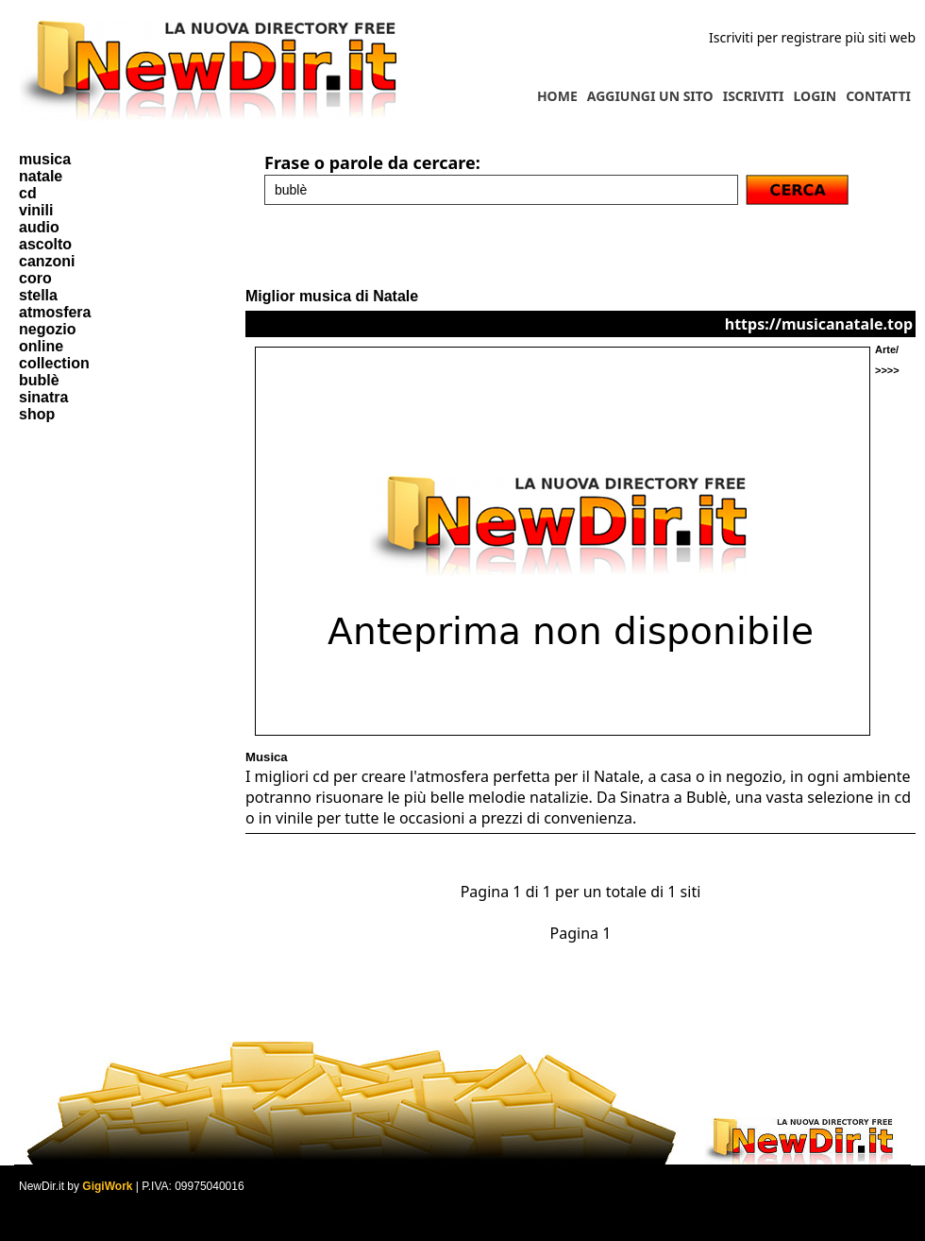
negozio (47, 329)
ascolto (45, 244)
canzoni (47, 261)
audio (39, 227)
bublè (39, 380)
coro (35, 278)
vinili (36, 210)
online (41, 346)
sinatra (43, 397)
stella (38, 295)
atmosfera (55, 312)
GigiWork (107, 1186)
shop (37, 414)
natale (40, 176)
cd (28, 193)
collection (54, 363)
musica (45, 159)
